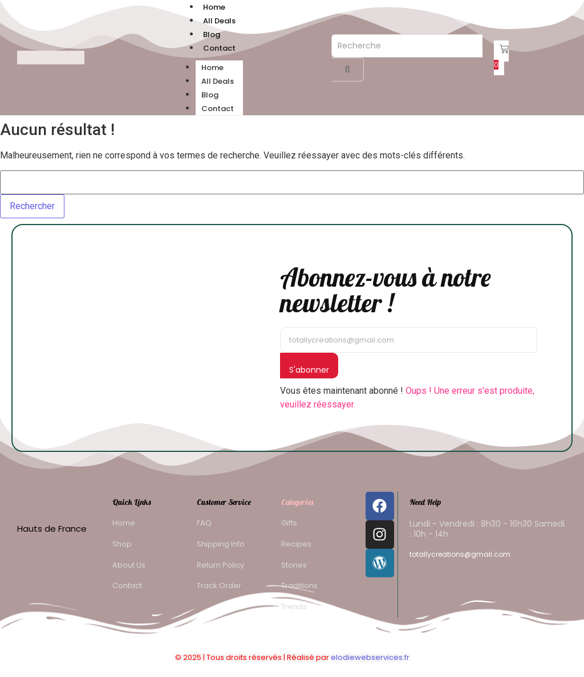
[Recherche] (406, 46)
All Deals (219, 20)
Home (214, 7)
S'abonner (309, 370)
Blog (211, 34)
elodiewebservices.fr (370, 657)
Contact (219, 48)
